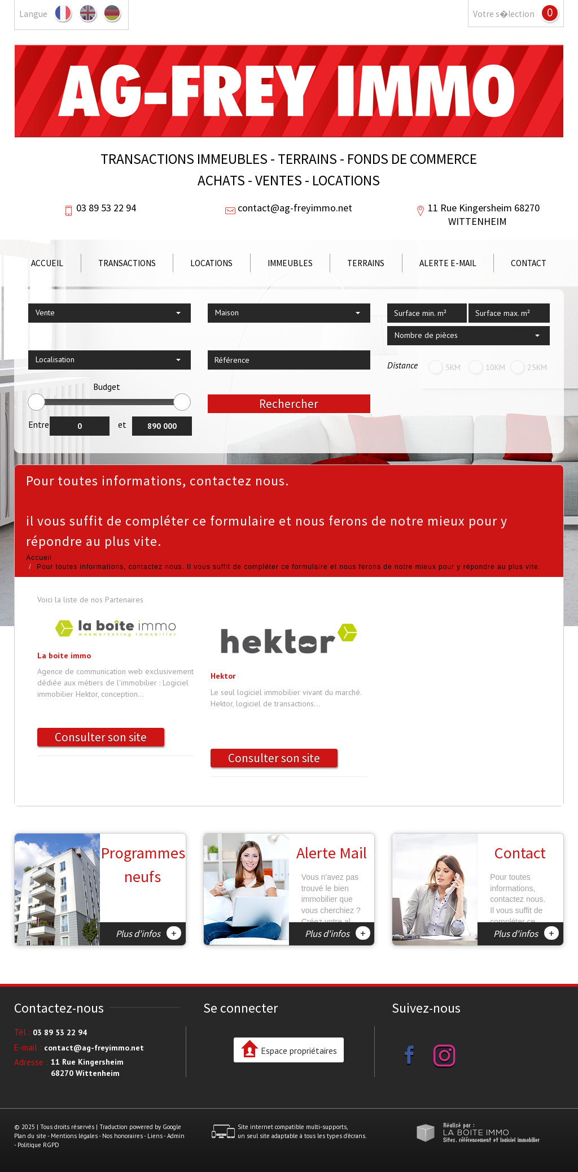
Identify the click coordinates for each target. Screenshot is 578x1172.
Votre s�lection (504, 13)
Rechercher (288, 403)
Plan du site (30, 1136)
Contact (528, 263)
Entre (38, 424)
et (122, 424)
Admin (176, 1136)
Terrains (365, 263)
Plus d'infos (148, 933)
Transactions (127, 263)
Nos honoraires (122, 1136)
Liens (155, 1136)
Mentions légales (74, 1136)
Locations (211, 263)
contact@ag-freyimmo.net (295, 207)
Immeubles (290, 263)
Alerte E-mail (447, 263)
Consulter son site (101, 737)
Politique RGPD (38, 1145)
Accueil (47, 263)
